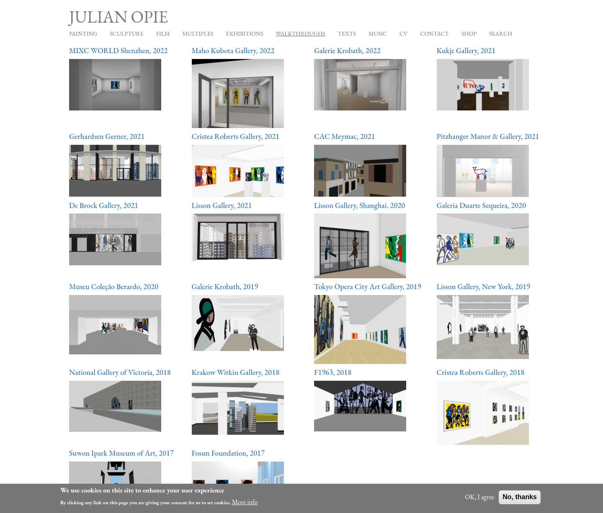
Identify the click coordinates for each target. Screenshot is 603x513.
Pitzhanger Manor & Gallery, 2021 (488, 136)
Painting (83, 33)
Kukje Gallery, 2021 (466, 50)
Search (500, 33)
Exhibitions (244, 33)
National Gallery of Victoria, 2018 (120, 372)
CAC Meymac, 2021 (344, 136)
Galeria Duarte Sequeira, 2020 (481, 205)
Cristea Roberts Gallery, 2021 (236, 136)
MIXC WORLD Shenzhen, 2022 (118, 50)
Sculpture (126, 33)
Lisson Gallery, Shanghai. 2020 (359, 205)
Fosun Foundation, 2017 (228, 453)
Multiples (197, 33)
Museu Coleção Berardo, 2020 (113, 286)
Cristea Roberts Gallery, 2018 (481, 372)
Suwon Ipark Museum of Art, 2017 (121, 453)
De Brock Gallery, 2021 (103, 205)
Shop (469, 33)
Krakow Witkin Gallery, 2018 (236, 372)
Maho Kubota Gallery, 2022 (233, 50)
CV (403, 33)
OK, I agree (479, 499)
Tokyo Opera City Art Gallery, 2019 (367, 286)
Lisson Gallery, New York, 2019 (484, 286)
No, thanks (519, 499)
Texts (347, 33)
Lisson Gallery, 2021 (222, 205)
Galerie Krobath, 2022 (347, 50)
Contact (434, 33)
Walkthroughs (300, 33)
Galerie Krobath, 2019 (225, 286)
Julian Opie (118, 16)
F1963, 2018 (332, 372)
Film (163, 33)
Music (377, 33)
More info (245, 503)
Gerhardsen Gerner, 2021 (106, 136)
